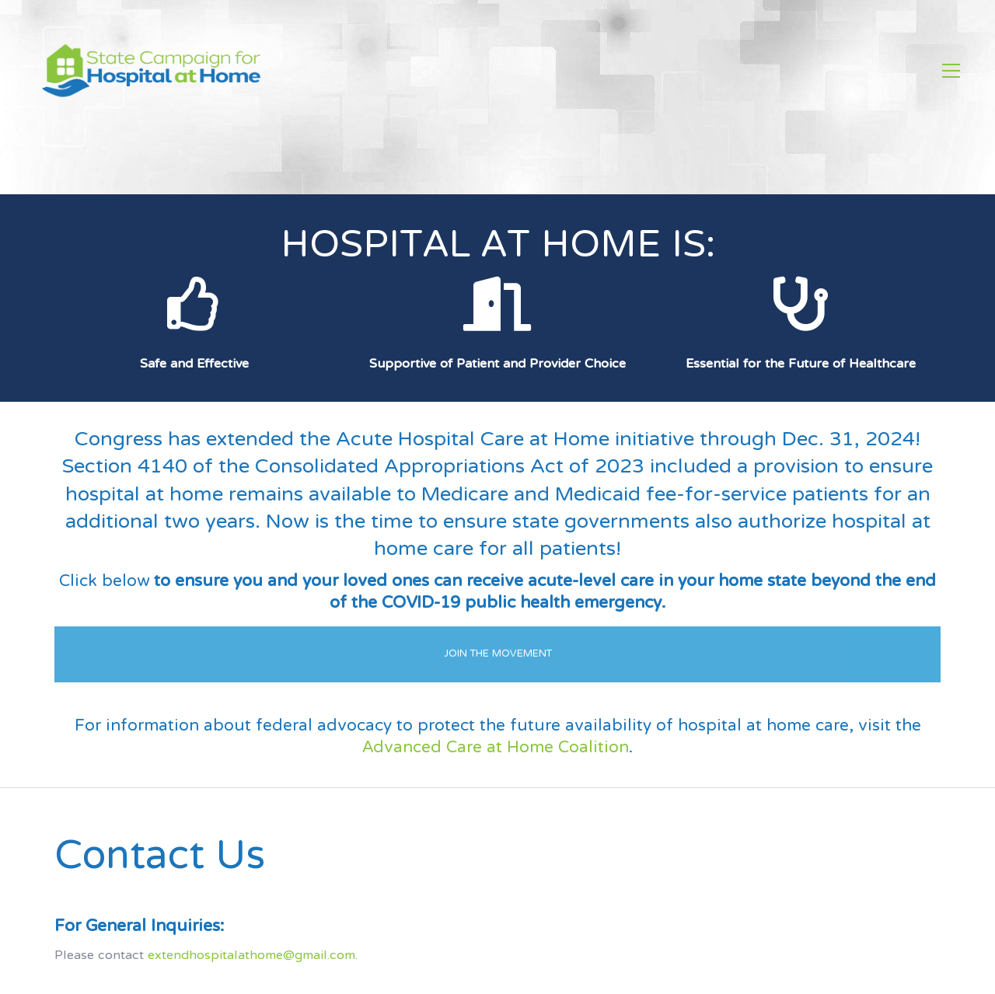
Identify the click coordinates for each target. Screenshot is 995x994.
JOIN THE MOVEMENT (498, 639)
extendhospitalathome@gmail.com (251, 956)
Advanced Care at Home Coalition (495, 748)
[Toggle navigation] (951, 71)
